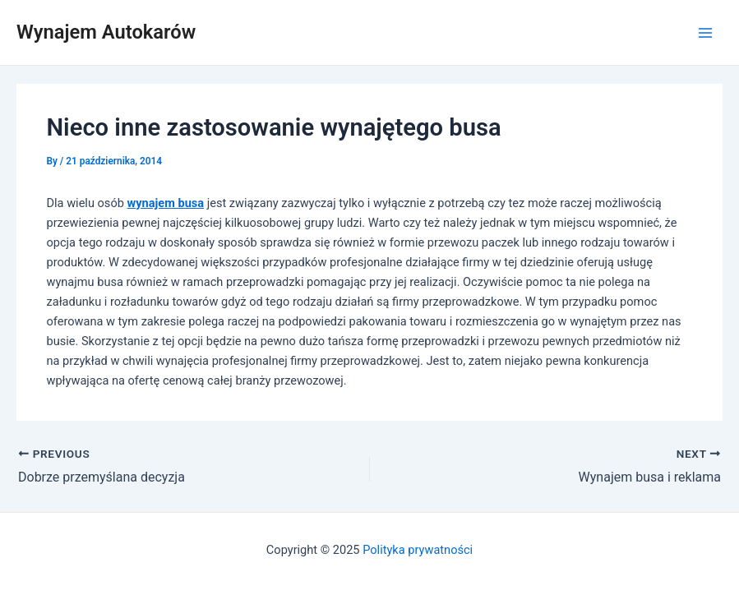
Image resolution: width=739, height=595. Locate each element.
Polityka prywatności (418, 549)
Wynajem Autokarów (106, 32)
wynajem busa (166, 203)
